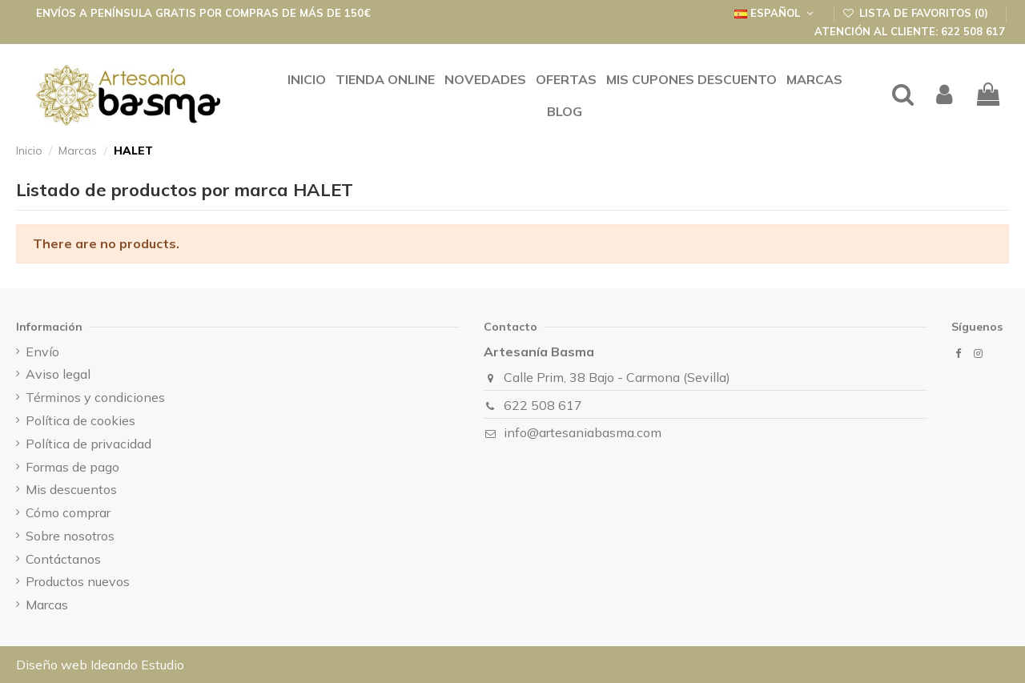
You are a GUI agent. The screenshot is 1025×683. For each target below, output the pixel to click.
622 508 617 (543, 405)
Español (775, 12)
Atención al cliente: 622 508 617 (909, 31)
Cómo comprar (68, 512)
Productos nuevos (78, 581)
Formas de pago (72, 467)
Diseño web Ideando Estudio (100, 665)
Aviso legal (58, 374)
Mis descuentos (71, 489)
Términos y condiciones (95, 397)
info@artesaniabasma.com (582, 432)
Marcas (47, 605)
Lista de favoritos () (917, 12)
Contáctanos (63, 559)
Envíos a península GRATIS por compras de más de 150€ (203, 12)
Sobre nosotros (70, 536)
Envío (42, 352)
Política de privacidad (88, 444)
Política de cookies (80, 420)
